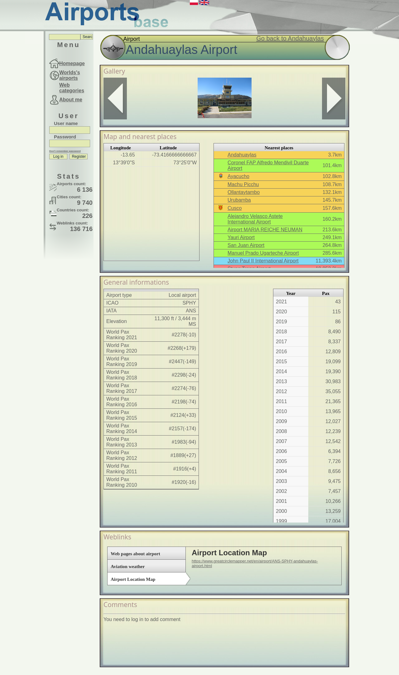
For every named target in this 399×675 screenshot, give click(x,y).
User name (66, 123)
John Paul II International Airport (263, 260)
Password (65, 136)
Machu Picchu (243, 184)
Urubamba (239, 200)
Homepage (72, 63)
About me (70, 99)
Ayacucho (238, 176)
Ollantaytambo (244, 192)
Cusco (235, 208)
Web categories (71, 87)
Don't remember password (65, 151)
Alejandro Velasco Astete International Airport (255, 219)
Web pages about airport (135, 553)
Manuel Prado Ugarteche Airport (263, 253)
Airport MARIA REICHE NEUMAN (265, 229)
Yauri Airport (241, 237)
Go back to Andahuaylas (290, 38)
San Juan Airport (246, 245)
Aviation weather (128, 566)
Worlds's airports (69, 75)
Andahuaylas (242, 154)
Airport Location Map (133, 579)
